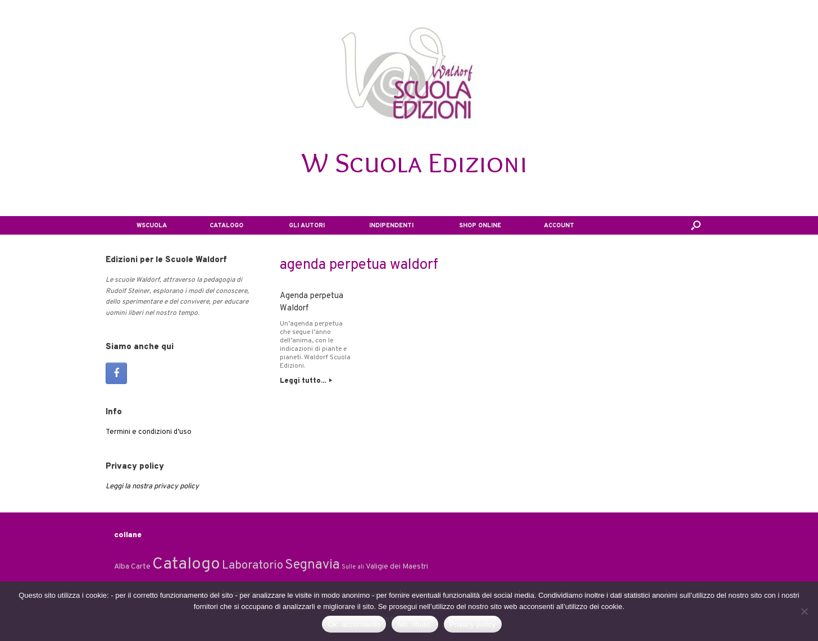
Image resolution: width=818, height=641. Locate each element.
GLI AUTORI (298, 226)
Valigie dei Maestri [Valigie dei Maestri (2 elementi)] (397, 566)
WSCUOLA (143, 226)
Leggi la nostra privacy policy (152, 486)
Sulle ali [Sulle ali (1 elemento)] (353, 567)
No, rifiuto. (414, 624)
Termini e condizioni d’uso (149, 432)
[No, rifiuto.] (804, 611)
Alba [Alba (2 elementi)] (121, 566)
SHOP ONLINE (471, 226)
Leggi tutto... (306, 381)
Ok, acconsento (354, 624)
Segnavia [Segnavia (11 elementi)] (312, 565)
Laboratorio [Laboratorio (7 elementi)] (252, 565)
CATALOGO (219, 226)
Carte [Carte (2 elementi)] (141, 566)
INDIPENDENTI (383, 226)
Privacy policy (472, 624)
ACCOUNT (551, 226)
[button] (695, 225)
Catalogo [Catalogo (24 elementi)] (186, 564)
